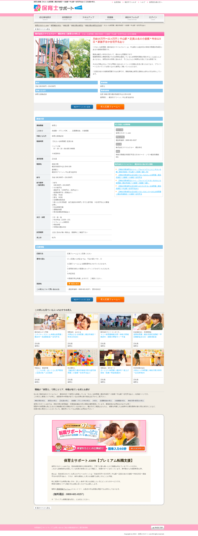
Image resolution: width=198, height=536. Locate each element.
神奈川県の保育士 (77, 25)
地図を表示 (74, 284)
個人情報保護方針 (71, 528)
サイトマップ (47, 528)
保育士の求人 (52, 400)
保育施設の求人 (56, 25)
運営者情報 (84, 528)
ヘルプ (142, 2)
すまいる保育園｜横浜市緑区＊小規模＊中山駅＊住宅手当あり (125, 25)
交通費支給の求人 (106, 400)
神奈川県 (66, 25)
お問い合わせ (59, 528)
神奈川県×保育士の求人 (136, 400)
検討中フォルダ (130, 2)
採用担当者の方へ (155, 2)
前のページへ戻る (43, 29)
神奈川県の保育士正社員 (93, 25)
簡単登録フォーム (63, 489)
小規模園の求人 (120, 400)
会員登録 (117, 2)
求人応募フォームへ (110, 107)
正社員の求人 (64, 400)
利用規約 (37, 528)
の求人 (95, 400)
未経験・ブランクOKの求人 (80, 400)
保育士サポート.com (42, 25)
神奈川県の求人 (40, 400)
